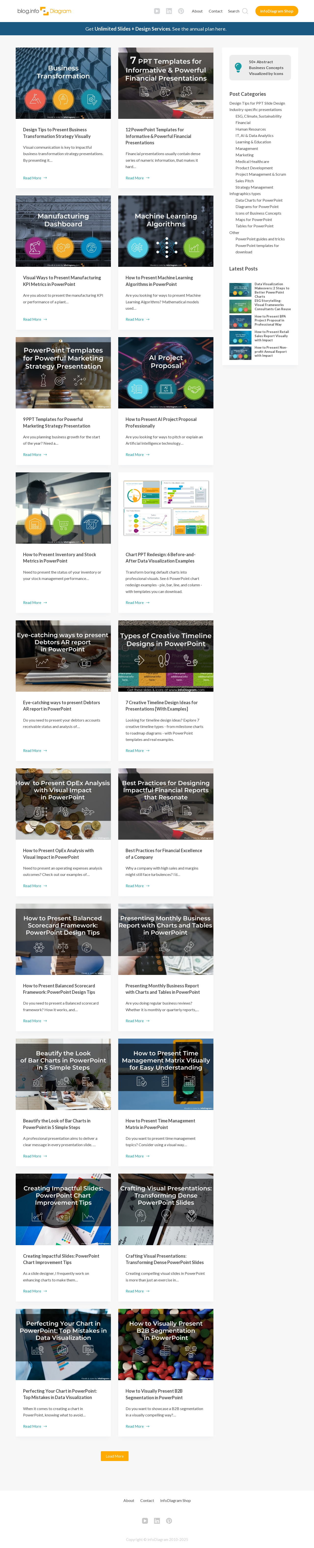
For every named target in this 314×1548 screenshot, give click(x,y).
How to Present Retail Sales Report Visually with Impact (272, 336)
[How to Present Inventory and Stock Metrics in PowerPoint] (63, 507)
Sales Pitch (245, 180)
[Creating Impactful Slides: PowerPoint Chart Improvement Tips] (63, 1214)
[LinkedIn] (169, 11)
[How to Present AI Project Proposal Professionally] (165, 372)
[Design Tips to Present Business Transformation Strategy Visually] (63, 83)
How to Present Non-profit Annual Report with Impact (271, 351)
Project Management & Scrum (261, 174)
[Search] (238, 11)
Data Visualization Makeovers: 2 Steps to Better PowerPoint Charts (272, 290)
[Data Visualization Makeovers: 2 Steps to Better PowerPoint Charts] (240, 290)
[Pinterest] (181, 11)
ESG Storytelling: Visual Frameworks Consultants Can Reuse (273, 305)
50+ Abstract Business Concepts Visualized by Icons (266, 67)
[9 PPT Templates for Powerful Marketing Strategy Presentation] (63, 372)
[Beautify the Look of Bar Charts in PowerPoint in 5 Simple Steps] (63, 1079)
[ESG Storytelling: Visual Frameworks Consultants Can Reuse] (240, 306)
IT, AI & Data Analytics (255, 135)
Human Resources (251, 129)
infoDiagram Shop (276, 11)
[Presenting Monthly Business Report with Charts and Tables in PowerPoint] (165, 937)
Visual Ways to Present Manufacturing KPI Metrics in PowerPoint (56, 283)
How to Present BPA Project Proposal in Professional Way (270, 320)
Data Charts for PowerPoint (259, 200)
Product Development (254, 167)
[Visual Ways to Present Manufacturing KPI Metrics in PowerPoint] (63, 231)
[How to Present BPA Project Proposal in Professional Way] (240, 322)
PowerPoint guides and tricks (260, 238)
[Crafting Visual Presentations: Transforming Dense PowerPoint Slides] (165, 1214)
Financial (243, 122)
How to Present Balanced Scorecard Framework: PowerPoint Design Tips (63, 990)
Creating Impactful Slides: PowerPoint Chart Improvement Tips (59, 1266)
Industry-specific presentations (255, 109)
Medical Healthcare (252, 161)
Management (247, 148)
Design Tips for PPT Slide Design (257, 103)
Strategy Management (254, 187)
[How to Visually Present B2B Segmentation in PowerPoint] (165, 1355)
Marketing (245, 154)
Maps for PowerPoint (254, 219)
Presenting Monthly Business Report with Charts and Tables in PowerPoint (162, 990)
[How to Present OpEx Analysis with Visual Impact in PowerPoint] (63, 803)
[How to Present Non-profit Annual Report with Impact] (240, 353)
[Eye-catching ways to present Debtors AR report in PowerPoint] (63, 655)
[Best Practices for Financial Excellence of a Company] (165, 803)
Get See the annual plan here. (155, 29)
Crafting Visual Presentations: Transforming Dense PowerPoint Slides (162, 1266)
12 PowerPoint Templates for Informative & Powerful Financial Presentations (163, 135)
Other (234, 232)
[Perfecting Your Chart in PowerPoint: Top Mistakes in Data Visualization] (63, 1355)
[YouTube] (157, 11)
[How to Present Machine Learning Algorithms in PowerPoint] (165, 231)
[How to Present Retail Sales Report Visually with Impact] (240, 337)
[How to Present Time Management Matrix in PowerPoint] (165, 1079)
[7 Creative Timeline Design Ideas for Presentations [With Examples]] (165, 655)
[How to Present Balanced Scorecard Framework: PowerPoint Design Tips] (63, 937)
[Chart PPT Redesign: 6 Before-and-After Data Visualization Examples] (165, 507)
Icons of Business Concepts (258, 213)
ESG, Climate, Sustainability (259, 116)
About (197, 11)
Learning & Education (253, 141)
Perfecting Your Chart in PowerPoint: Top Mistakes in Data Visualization (61, 1408)
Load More (115, 1473)
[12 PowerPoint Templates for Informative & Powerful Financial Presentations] (165, 83)
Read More (35, 178)
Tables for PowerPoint (255, 225)
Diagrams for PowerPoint (257, 206)
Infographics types (245, 193)
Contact (215, 11)
